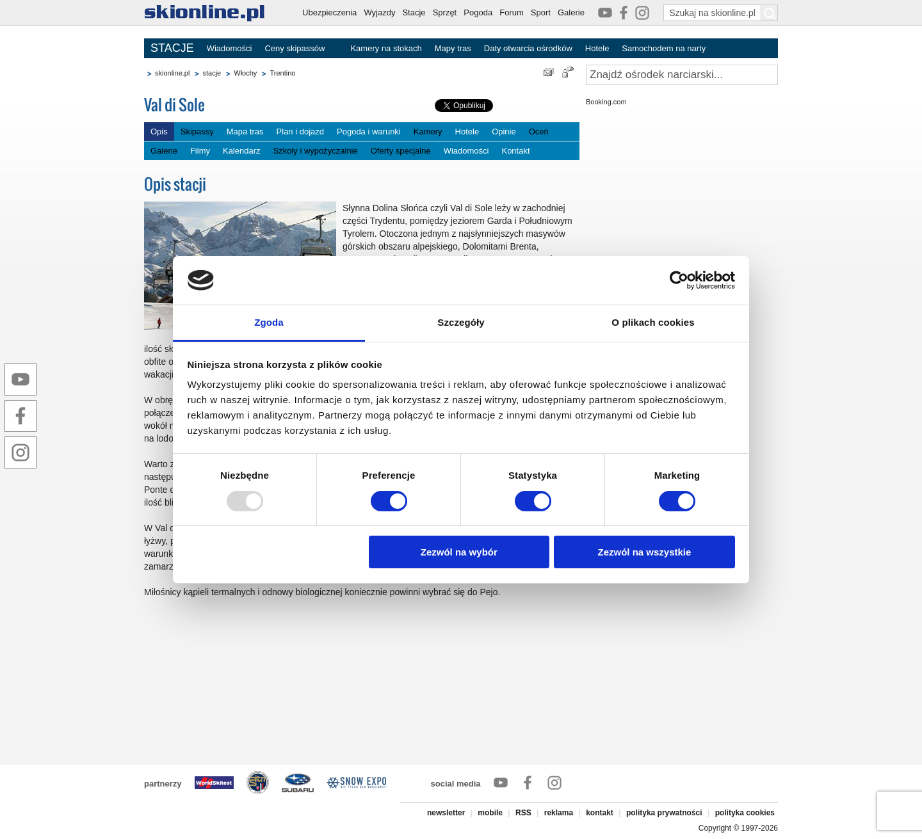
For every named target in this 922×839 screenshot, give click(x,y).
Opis (159, 131)
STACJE (172, 48)
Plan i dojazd (300, 131)
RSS (523, 812)
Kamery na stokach (385, 48)
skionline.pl (172, 73)
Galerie (571, 12)
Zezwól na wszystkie (644, 552)
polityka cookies (745, 812)
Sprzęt (445, 12)
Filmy (200, 151)
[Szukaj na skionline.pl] (769, 12)
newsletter (446, 812)
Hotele (597, 48)
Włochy (245, 73)
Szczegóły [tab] (460, 322)
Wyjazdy (379, 12)
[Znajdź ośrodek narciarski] (682, 75)
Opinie (504, 131)
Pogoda (478, 12)
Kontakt (515, 151)
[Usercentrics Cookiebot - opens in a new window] (679, 280)
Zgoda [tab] (269, 322)
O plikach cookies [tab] (652, 322)
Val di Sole (174, 104)
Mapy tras (453, 48)
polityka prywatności (664, 812)
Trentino (282, 73)
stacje (211, 73)
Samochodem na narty (664, 48)
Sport (541, 12)
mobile (490, 812)
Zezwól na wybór (459, 552)
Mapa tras (245, 131)
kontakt (599, 812)
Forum (511, 12)
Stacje (413, 12)
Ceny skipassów (294, 48)
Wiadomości (229, 48)
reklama (558, 812)
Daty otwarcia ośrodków (528, 48)
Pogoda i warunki (369, 131)
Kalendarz (242, 151)
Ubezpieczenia (329, 12)
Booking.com (606, 102)
